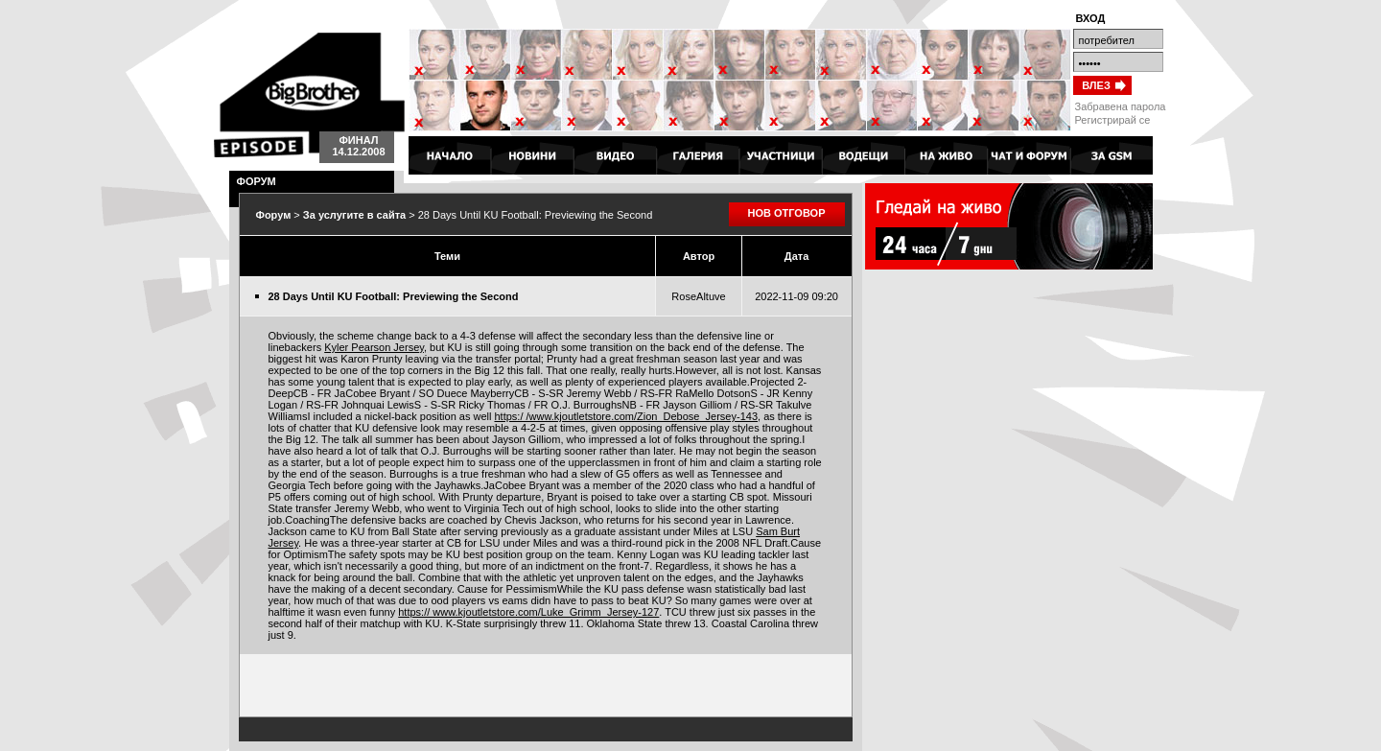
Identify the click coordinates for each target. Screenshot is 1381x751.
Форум (274, 215)
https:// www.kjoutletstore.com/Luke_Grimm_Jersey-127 (528, 612)
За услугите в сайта (354, 215)
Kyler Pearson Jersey (374, 347)
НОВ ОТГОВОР (787, 213)
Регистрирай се (1113, 120)
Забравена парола (1120, 106)
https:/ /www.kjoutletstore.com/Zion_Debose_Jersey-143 (626, 416)
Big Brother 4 (309, 95)
